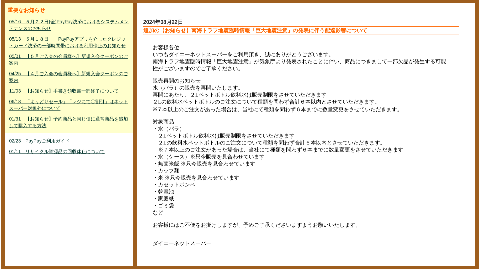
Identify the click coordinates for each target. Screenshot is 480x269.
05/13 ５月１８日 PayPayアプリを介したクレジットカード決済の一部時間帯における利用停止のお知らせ (67, 42)
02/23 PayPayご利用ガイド (39, 140)
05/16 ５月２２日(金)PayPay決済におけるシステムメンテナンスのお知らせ (69, 25)
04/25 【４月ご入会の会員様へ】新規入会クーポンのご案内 (68, 77)
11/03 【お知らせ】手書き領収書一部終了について (64, 91)
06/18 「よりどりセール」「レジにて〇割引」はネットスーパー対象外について (68, 105)
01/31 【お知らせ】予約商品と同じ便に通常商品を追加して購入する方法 (68, 122)
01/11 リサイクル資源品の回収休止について (57, 151)
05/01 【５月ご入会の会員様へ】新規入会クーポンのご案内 (68, 60)
